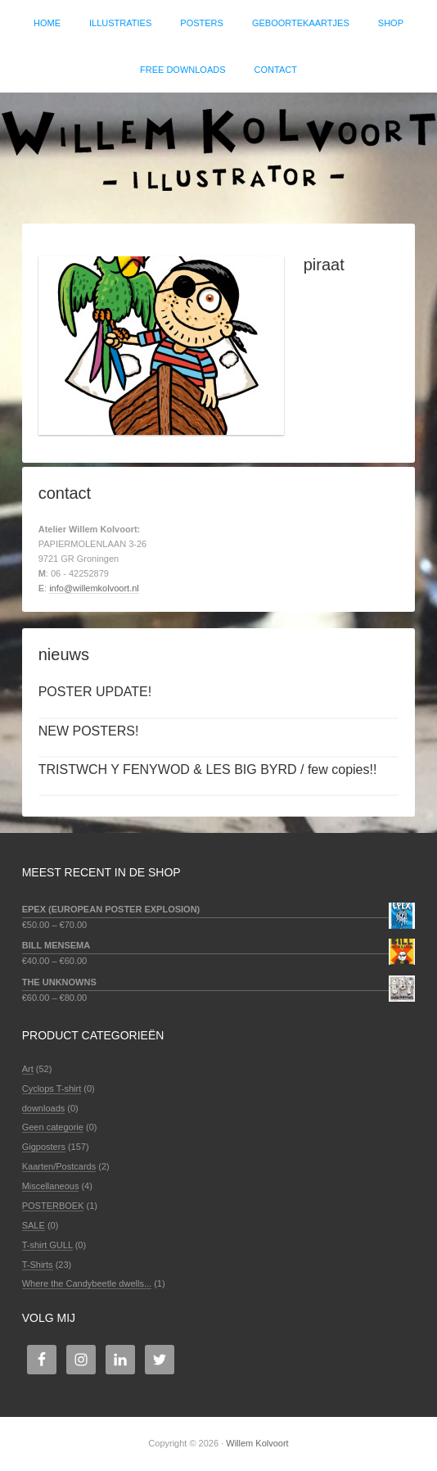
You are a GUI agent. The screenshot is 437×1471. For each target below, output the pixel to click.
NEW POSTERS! (88, 731)
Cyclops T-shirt (52, 1088)
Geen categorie (52, 1127)
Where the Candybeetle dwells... (86, 1283)
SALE (33, 1225)
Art (28, 1069)
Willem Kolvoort (218, 150)
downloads (43, 1108)
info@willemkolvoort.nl (94, 588)
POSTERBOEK (53, 1206)
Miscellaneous (50, 1186)
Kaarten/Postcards (59, 1166)
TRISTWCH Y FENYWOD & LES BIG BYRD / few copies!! (207, 769)
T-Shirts (37, 1265)
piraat (324, 265)
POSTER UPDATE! (94, 692)
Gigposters (43, 1147)
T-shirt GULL (47, 1245)
